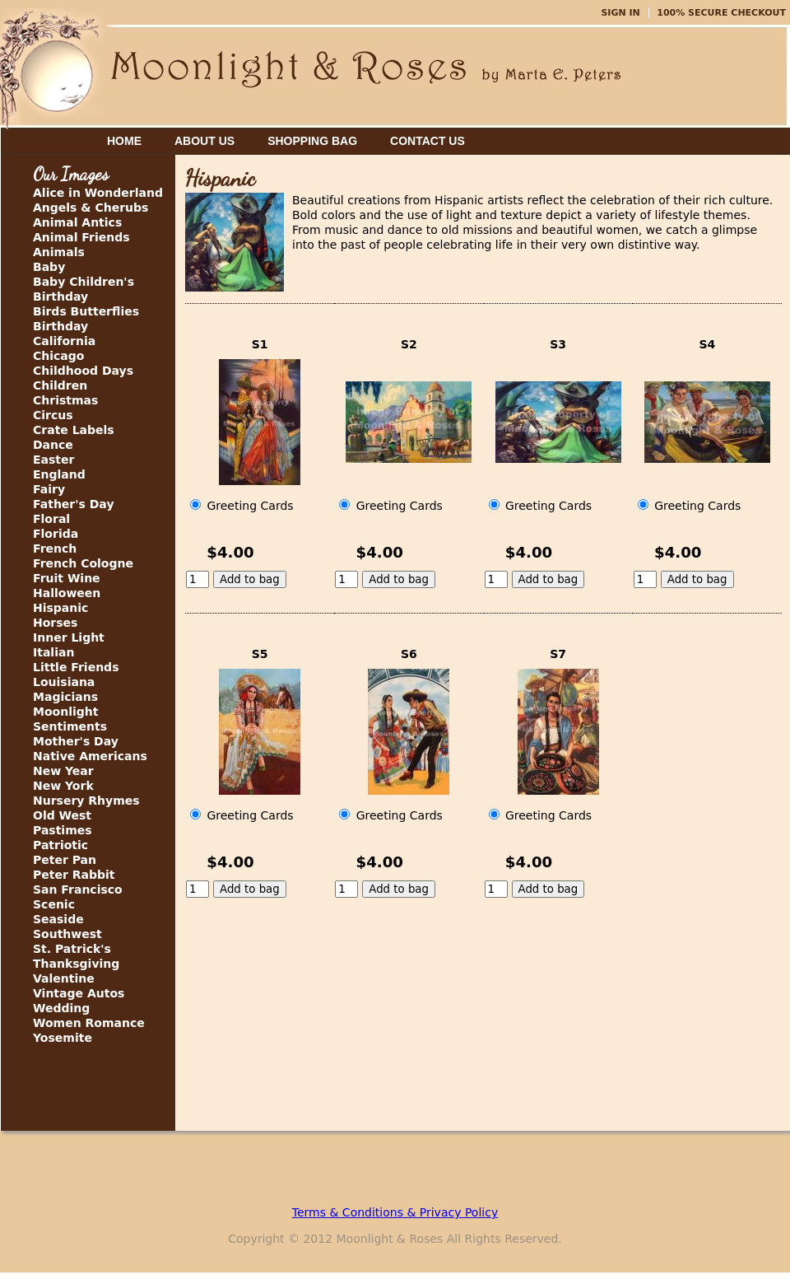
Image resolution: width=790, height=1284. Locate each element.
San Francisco (78, 889)
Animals (59, 252)
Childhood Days (83, 370)
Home (124, 140)
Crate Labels (73, 430)
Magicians (65, 696)
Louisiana (64, 682)
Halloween (66, 593)
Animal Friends (81, 237)
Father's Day (73, 504)
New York (63, 785)
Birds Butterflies (86, 311)
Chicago (58, 355)
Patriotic (60, 845)
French (55, 548)
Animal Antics (77, 222)
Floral (51, 518)
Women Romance (89, 1023)
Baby (49, 266)
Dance (53, 444)
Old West (62, 815)
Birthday (60, 326)
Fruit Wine (66, 578)
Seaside (58, 919)
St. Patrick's (72, 948)
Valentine (64, 978)
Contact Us (427, 140)
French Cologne (83, 563)
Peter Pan (64, 859)
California (64, 341)
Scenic (54, 904)
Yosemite (62, 1037)
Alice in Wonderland (98, 192)
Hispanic (60, 607)
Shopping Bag (312, 140)
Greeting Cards (242, 505)
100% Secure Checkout (721, 12)
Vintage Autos (78, 993)
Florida (55, 533)
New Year (63, 770)
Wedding (61, 1008)
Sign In (620, 12)
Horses (55, 622)
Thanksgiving (76, 963)
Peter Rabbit (73, 874)
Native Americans (90, 756)
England (59, 474)
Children (60, 385)
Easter (53, 459)
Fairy (49, 489)
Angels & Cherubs (90, 207)
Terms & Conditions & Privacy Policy (395, 1212)
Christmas (65, 400)
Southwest (67, 934)
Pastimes (62, 830)
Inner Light (69, 637)
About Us (204, 140)
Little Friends (75, 667)
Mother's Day (75, 741)
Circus (53, 415)
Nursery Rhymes (86, 800)
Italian (53, 652)
